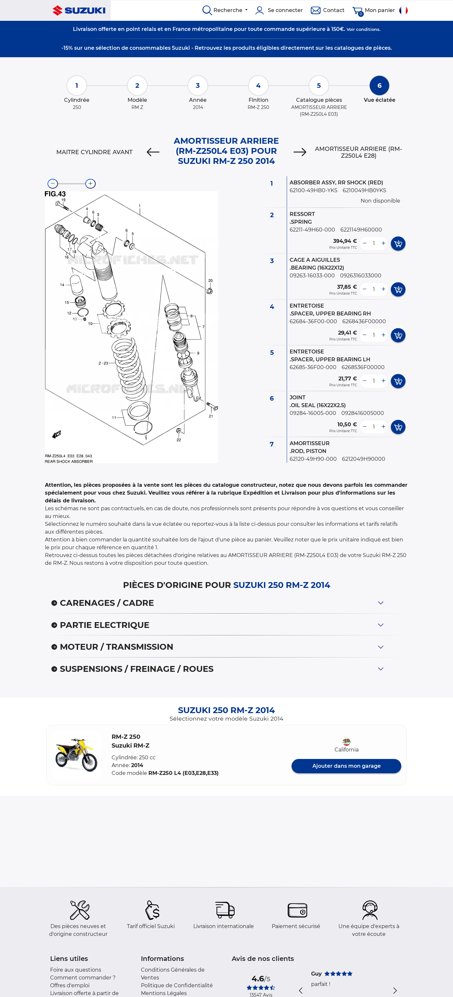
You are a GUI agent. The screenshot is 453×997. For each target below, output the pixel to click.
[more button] (383, 243)
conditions (367, 29)
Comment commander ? (83, 978)
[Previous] (153, 152)
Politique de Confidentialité (177, 985)
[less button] (364, 243)
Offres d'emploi (69, 985)
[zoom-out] (53, 184)
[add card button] (398, 243)
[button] (76, 755)
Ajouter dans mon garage (346, 766)
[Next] (300, 152)
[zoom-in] (90, 184)
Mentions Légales (164, 993)
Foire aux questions (75, 970)
